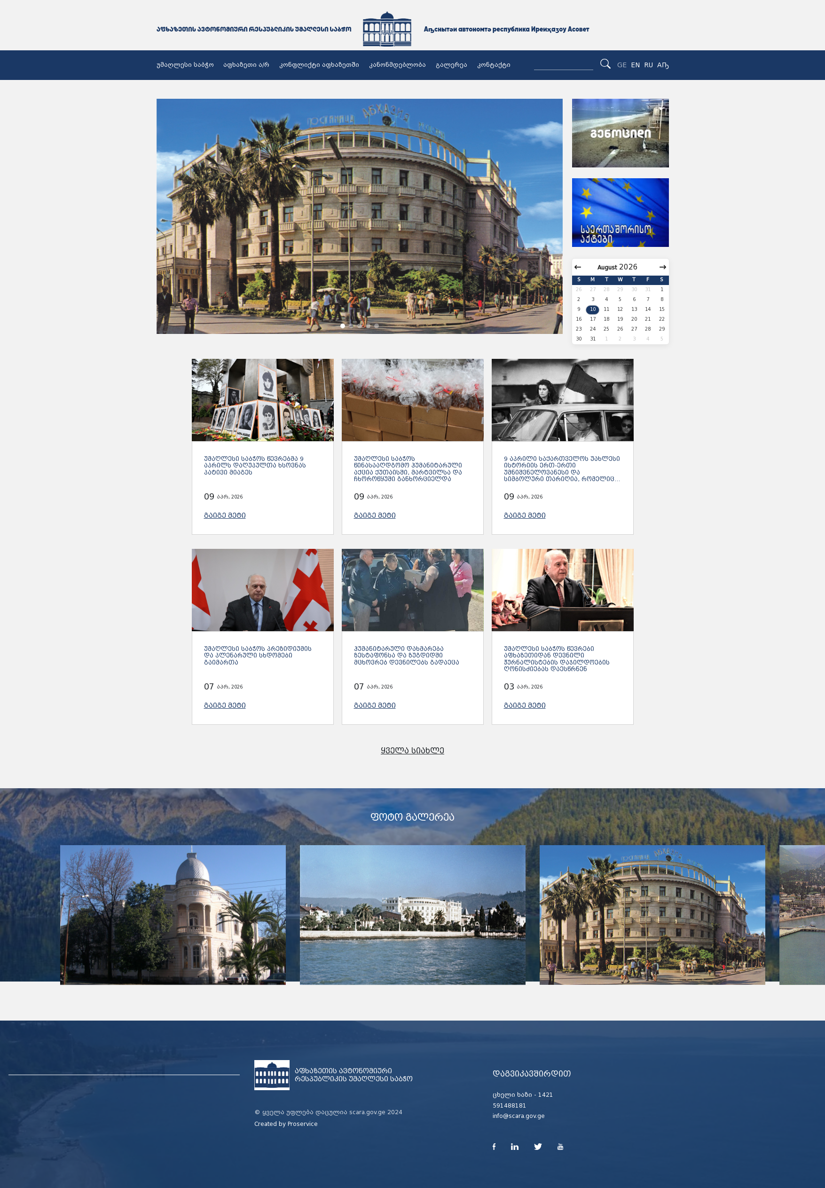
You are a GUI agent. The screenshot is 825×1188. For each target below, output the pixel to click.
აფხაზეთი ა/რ (246, 65)
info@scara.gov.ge (519, 1116)
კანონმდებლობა (397, 65)
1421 (545, 1095)
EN (635, 65)
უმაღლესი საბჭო (185, 65)
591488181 (509, 1105)
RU (648, 65)
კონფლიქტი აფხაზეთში (319, 65)
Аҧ (663, 65)
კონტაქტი (494, 65)
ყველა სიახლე (412, 750)
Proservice (303, 1124)
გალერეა (451, 65)
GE (622, 65)
